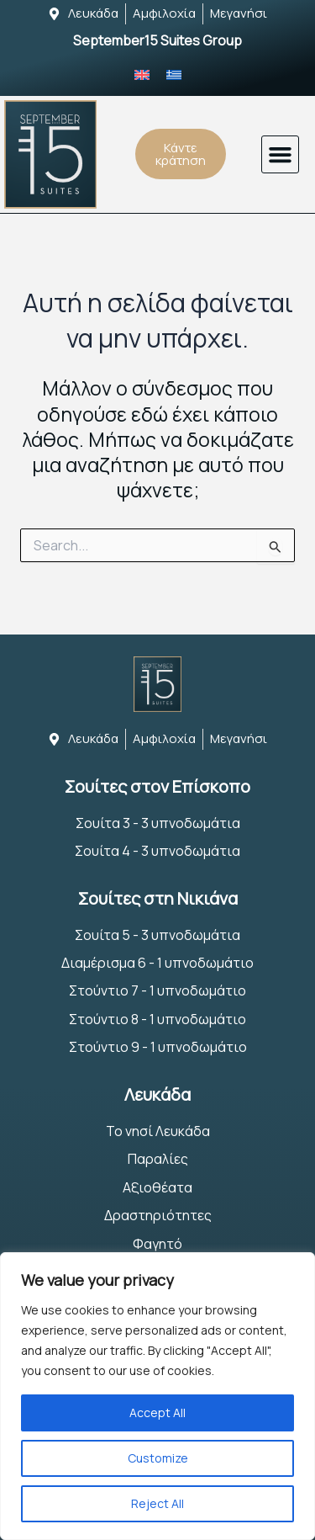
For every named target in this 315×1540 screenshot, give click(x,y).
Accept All (157, 1413)
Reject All (157, 1503)
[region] (157, 1396)
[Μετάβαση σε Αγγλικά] (142, 74)
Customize (158, 1458)
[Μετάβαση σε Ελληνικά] (174, 74)
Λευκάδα (157, 1094)
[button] (280, 154)
